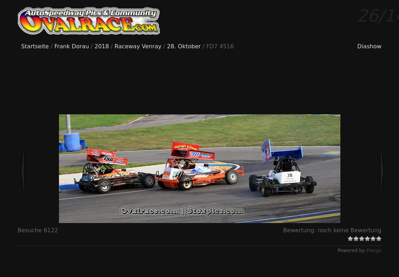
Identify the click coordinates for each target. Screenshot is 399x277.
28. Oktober (184, 46)
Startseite (35, 46)
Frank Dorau (71, 46)
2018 (102, 46)
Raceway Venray (137, 46)
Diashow (369, 46)
